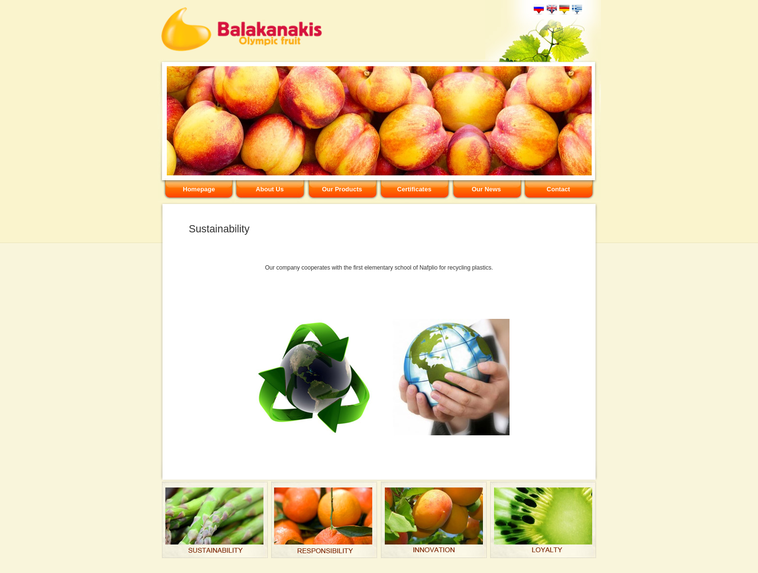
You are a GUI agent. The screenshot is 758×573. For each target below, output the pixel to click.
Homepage (199, 189)
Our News (486, 189)
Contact (558, 189)
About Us (270, 189)
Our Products (342, 189)
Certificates (414, 189)
